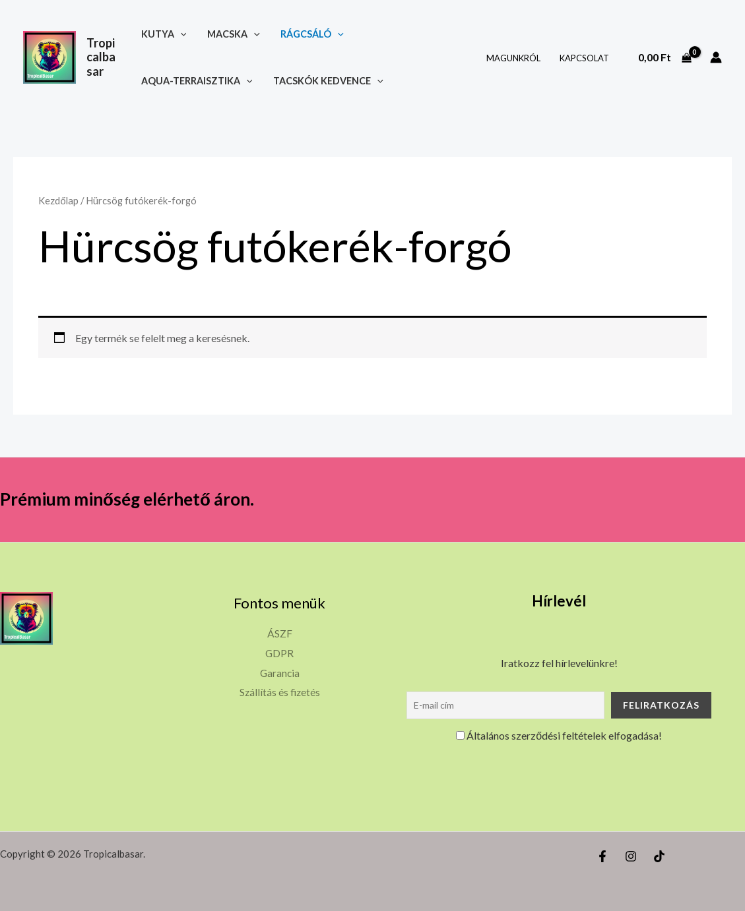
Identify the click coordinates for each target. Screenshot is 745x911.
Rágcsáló (310, 34)
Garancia (279, 672)
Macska (233, 34)
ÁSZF (279, 633)
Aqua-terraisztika (198, 80)
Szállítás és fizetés (279, 692)
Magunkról (517, 58)
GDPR (279, 653)
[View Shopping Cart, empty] (664, 57)
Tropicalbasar (100, 57)
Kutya (165, 34)
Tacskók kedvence (328, 80)
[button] (182, 34)
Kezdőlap (58, 200)
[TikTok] (659, 856)
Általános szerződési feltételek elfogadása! (559, 735)
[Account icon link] (716, 57)
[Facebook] (602, 856)
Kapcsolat (585, 58)
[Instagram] (631, 856)
